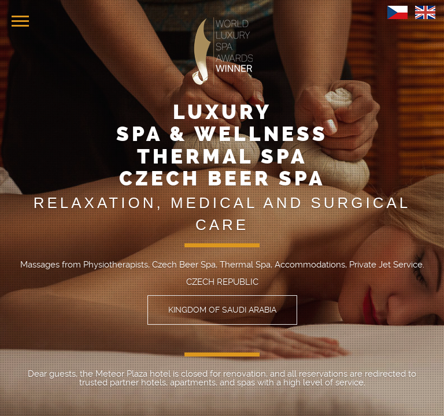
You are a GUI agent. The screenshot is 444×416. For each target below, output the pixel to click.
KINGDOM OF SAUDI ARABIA (222, 309)
